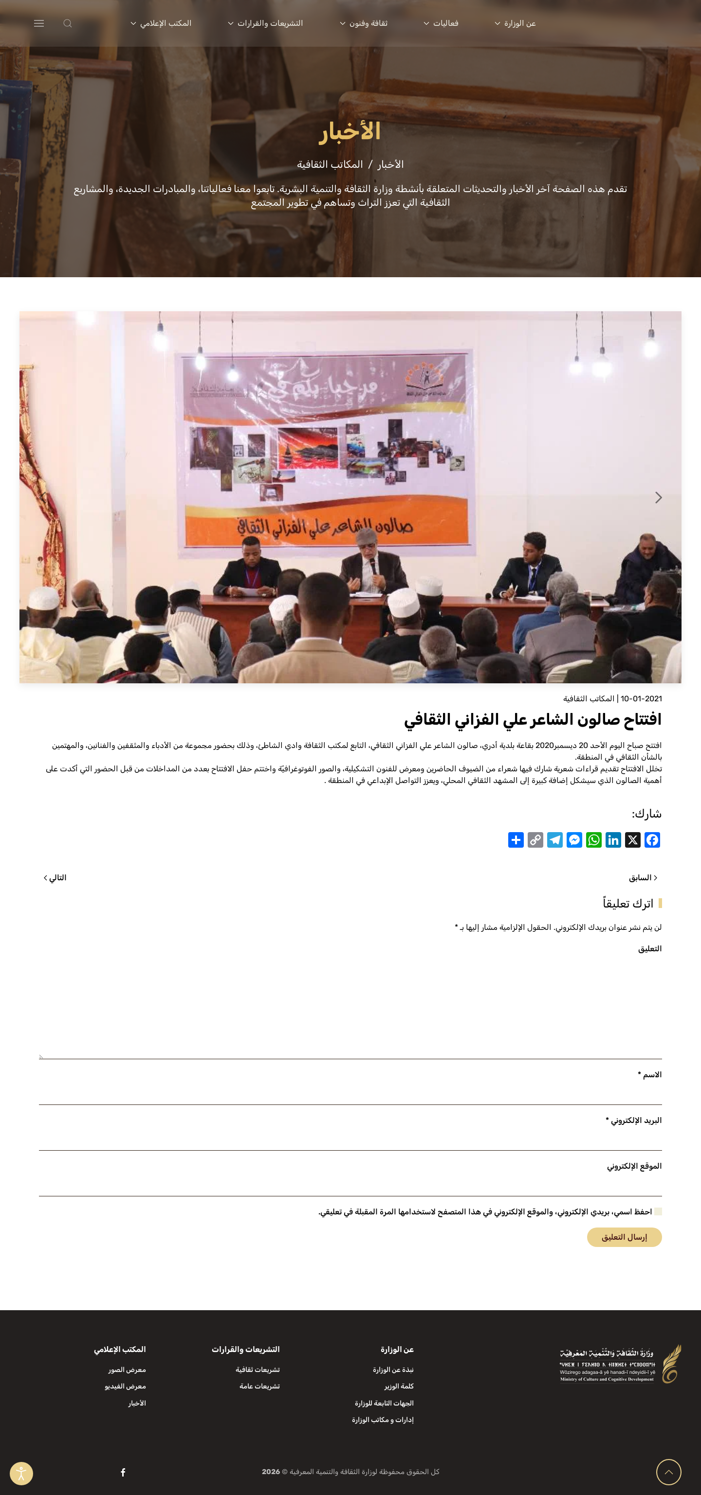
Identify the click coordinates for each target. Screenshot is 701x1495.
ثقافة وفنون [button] (363, 23)
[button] (87, 23)
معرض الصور (127, 1370)
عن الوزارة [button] (515, 23)
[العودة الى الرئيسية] (623, 23)
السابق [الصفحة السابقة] (643, 877)
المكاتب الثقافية (589, 698)
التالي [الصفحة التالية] (55, 877)
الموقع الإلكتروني (634, 1166)
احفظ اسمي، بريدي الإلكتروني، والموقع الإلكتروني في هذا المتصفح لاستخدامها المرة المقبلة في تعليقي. (490, 1211)
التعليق (650, 948)
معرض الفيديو (125, 1386)
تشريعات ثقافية (258, 1370)
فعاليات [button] (441, 23)
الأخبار (137, 1403)
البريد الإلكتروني (634, 1120)
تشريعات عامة (260, 1386)
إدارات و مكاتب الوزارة (383, 1420)
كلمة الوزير (399, 1386)
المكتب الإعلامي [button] (161, 23)
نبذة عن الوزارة (393, 1370)
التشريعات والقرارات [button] (265, 23)
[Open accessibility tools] (21, 1473)
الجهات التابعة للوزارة (384, 1403)
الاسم (650, 1074)
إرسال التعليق (624, 1237)
